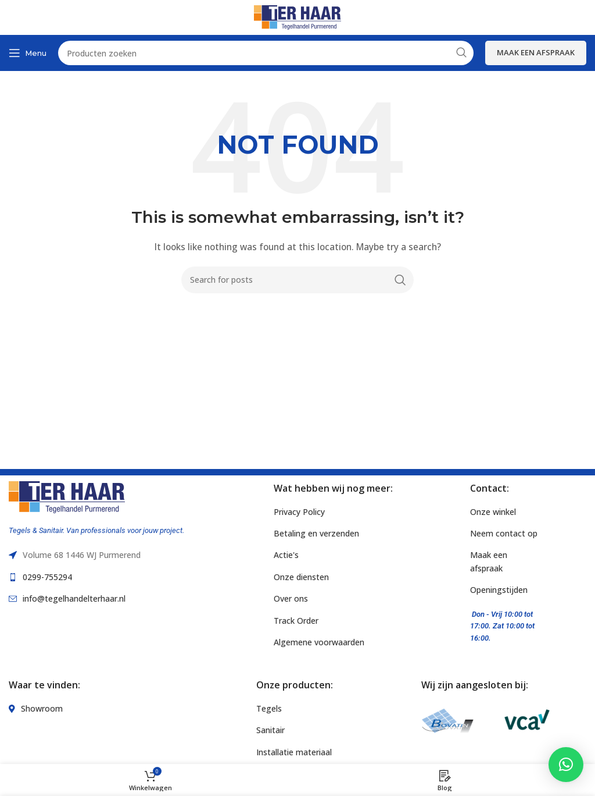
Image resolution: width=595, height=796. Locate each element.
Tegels (269, 708)
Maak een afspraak (536, 52)
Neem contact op (503, 533)
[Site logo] (297, 16)
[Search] (297, 279)
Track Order (296, 620)
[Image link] (67, 496)
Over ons (291, 598)
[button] (566, 764)
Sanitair (270, 729)
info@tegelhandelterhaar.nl (74, 598)
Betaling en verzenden (316, 533)
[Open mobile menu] (27, 53)
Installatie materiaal (294, 752)
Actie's (286, 554)
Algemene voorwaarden (319, 642)
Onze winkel (493, 511)
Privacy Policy (299, 511)
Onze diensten (301, 576)
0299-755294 (47, 576)
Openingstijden (499, 589)
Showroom (42, 708)
